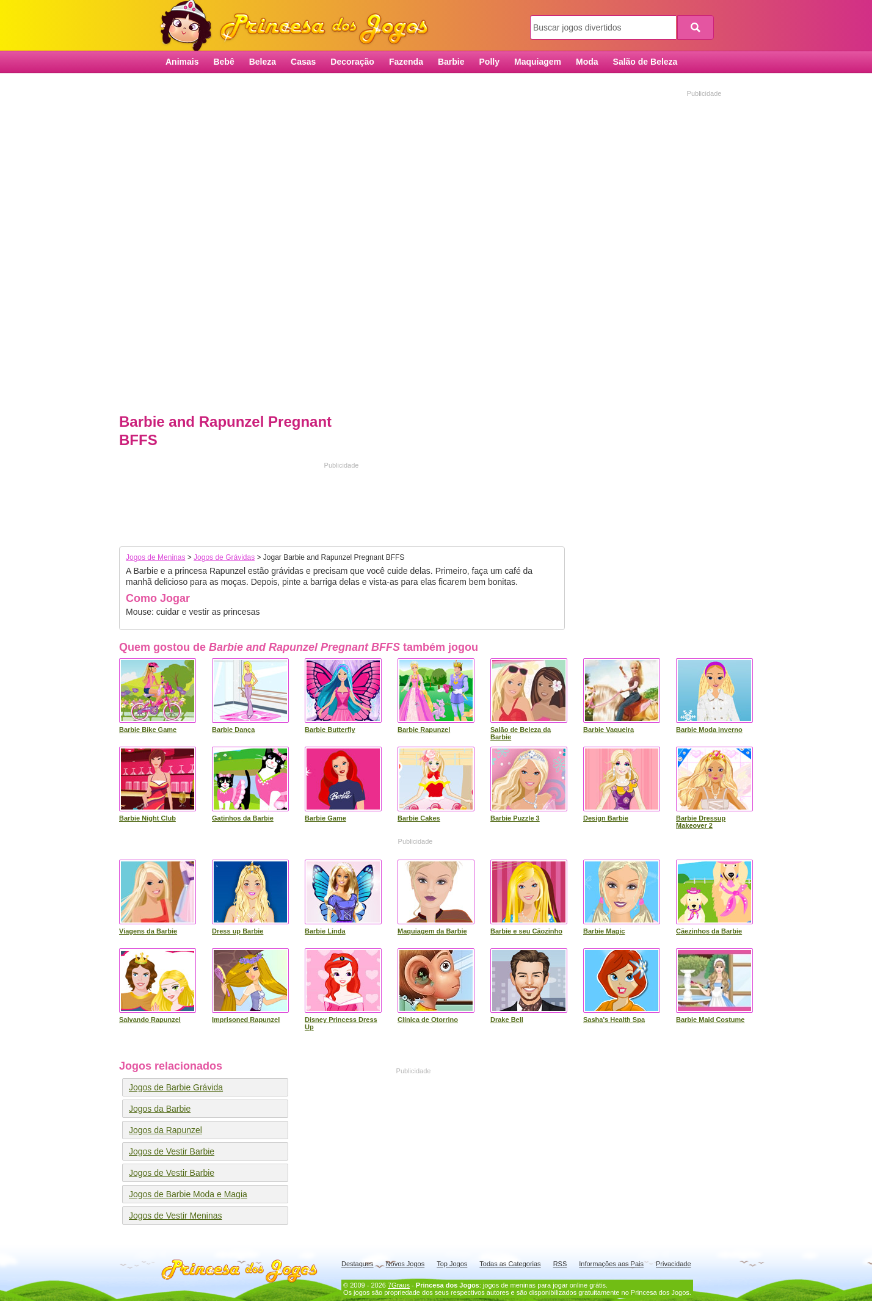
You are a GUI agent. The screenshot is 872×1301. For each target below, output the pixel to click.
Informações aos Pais (611, 1263)
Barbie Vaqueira (608, 729)
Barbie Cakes (419, 818)
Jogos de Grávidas (224, 557)
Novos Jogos (405, 1263)
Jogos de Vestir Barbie (171, 1151)
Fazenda (406, 62)
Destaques (357, 1263)
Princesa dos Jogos (298, 26)
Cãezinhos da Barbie (709, 931)
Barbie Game (325, 818)
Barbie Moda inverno (709, 729)
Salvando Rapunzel (150, 1019)
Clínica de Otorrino (428, 1019)
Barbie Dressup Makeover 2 (700, 821)
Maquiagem (537, 62)
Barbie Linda (325, 931)
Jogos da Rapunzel (165, 1130)
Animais (181, 62)
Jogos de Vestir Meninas (175, 1215)
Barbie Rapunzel (424, 729)
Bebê (223, 62)
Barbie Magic (604, 931)
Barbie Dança (233, 729)
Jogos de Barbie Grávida (176, 1087)
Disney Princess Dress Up (341, 1023)
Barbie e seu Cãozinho (526, 931)
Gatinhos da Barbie (243, 818)
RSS (560, 1263)
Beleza (262, 62)
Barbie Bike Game (147, 729)
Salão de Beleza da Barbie (520, 733)
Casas (303, 62)
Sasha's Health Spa (614, 1019)
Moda (587, 62)
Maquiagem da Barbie (432, 931)
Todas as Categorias (509, 1263)
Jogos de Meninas (155, 557)
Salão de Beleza (645, 62)
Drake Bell (506, 1019)
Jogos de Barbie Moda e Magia (188, 1194)
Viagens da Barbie (148, 931)
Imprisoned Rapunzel (246, 1019)
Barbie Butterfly (330, 729)
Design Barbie (605, 818)
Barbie (451, 62)
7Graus (399, 1285)
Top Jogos (452, 1263)
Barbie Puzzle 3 (515, 818)
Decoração (352, 62)
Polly (489, 62)
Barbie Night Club (147, 818)
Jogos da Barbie (160, 1109)
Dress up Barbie (237, 931)
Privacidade (673, 1263)
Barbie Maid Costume (710, 1019)
